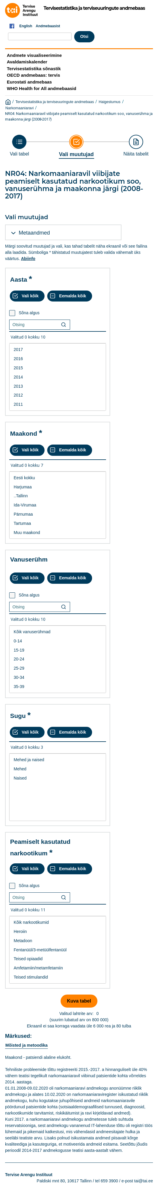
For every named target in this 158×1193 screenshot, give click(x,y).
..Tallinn (57, 496)
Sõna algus (29, 312)
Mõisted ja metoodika (26, 1045)
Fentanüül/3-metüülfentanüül (57, 950)
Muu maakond (57, 532)
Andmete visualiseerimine (34, 55)
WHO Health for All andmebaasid (41, 88)
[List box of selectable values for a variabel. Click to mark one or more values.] (57, 377)
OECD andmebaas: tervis (33, 75)
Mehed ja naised (57, 759)
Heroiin (57, 931)
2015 (57, 368)
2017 (57, 349)
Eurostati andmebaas (29, 81)
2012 (57, 395)
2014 (57, 377)
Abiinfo (28, 258)
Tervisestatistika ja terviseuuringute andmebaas (54, 102)
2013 (57, 386)
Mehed (57, 769)
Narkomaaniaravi (19, 108)
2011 (57, 404)
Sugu (18, 715)
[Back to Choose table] (19, 145)
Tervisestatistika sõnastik (34, 68)
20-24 (57, 659)
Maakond (23, 433)
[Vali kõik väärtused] (27, 296)
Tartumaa (57, 523)
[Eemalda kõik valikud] (70, 296)
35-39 (57, 686)
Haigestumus (110, 102)
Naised (57, 778)
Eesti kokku (57, 477)
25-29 (57, 668)
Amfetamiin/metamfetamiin (57, 968)
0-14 (57, 641)
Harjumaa (57, 487)
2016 (57, 358)
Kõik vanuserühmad (57, 631)
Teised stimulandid (57, 977)
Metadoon (57, 940)
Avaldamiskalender (27, 61)
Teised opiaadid (57, 958)
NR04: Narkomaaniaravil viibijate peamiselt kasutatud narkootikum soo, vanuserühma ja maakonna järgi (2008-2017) (79, 116)
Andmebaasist (48, 26)
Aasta (18, 279)
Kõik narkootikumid (57, 922)
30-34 (57, 677)
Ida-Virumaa (57, 505)
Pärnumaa (57, 514)
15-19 (57, 650)
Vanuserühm (29, 559)
